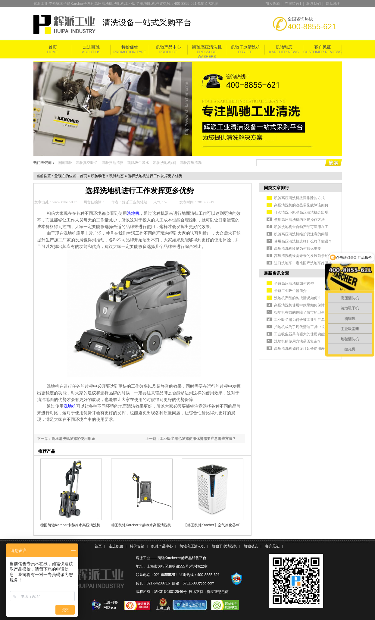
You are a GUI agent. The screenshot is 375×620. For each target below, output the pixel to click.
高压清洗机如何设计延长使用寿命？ (303, 348)
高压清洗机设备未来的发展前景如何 (303, 256)
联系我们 (313, 4)
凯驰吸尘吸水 (138, 163)
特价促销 (129, 47)
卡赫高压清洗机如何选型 (294, 283)
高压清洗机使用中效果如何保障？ (301, 305)
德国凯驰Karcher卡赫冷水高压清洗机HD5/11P (70, 525)
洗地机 (133, 213)
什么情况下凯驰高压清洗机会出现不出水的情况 (312, 212)
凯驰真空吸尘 (87, 163)
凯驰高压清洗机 (207, 47)
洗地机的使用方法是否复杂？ (297, 341)
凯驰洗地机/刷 (164, 163)
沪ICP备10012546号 (170, 592)
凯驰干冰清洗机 (245, 47)
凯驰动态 (284, 47)
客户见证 (322, 47)
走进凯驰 (91, 47)
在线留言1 (293, 4)
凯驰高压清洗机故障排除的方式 (299, 198)
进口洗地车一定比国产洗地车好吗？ (303, 263)
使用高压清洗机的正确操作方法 (299, 220)
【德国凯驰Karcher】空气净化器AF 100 (211, 525)
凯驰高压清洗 (191, 163)
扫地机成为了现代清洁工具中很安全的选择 (308, 327)
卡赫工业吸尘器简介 (290, 291)
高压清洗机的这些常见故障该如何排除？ (306, 205)
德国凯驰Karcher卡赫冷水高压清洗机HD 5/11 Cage (141, 525)
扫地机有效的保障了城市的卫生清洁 (303, 312)
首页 (52, 47)
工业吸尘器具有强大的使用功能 (299, 334)
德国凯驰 (65, 163)
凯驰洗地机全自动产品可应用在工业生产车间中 (312, 227)
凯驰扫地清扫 (112, 163)
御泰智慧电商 (218, 592)
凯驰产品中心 (168, 47)
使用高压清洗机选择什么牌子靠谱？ (303, 241)
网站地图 (333, 4)
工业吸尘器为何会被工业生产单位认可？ (306, 320)
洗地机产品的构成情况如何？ (297, 298)
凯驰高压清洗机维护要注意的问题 (301, 234)
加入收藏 (272, 4)
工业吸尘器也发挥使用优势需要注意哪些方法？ (198, 439)
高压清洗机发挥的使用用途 (73, 439)
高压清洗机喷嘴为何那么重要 (297, 248)
